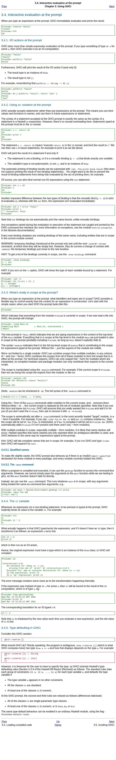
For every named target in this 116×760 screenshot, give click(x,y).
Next (111, 6)
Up (57, 753)
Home (58, 757)
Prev (4, 6)
